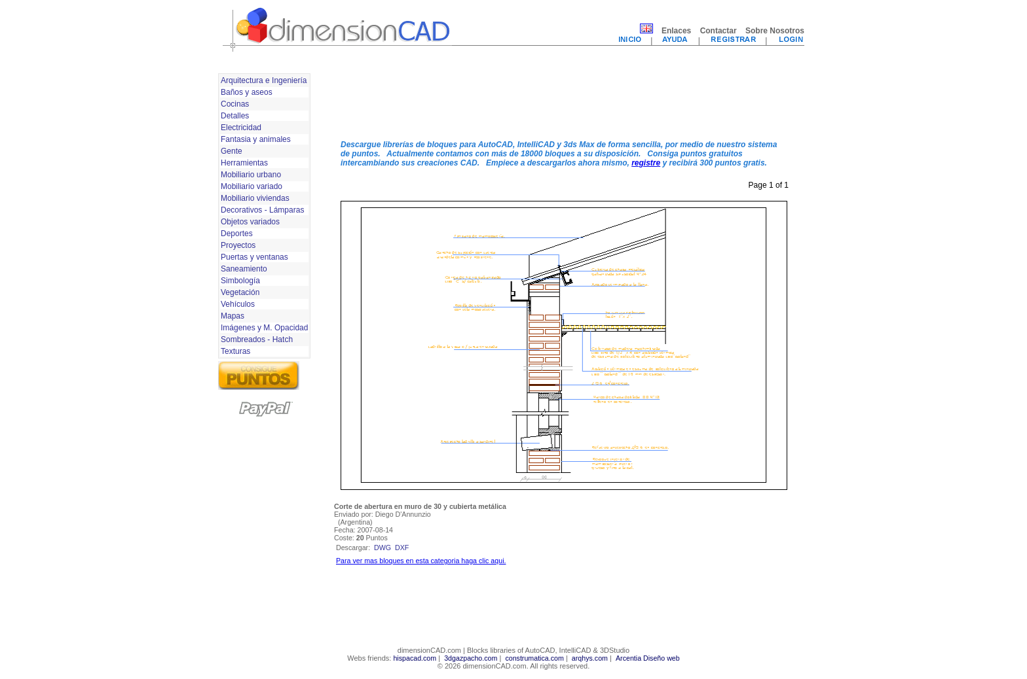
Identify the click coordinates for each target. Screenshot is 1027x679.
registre (645, 162)
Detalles (235, 115)
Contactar (718, 30)
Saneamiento (244, 268)
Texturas (235, 351)
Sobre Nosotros (774, 30)
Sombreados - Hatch (257, 339)
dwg (382, 547)
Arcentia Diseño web (648, 658)
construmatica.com (534, 658)
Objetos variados (250, 221)
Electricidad (241, 127)
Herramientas (244, 162)
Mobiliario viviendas (255, 198)
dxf (402, 547)
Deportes (237, 233)
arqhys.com (590, 658)
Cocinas (235, 104)
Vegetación (240, 292)
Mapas (232, 316)
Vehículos (238, 304)
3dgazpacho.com (470, 658)
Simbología (240, 280)
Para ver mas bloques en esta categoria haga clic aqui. (421, 561)
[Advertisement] (564, 100)
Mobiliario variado (251, 186)
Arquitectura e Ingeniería (264, 80)
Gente (231, 151)
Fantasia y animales (256, 139)
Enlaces (676, 30)
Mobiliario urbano (251, 174)
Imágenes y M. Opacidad (264, 327)
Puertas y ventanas (254, 257)
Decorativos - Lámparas (262, 210)
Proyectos (238, 245)
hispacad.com (414, 658)
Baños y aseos (246, 92)
